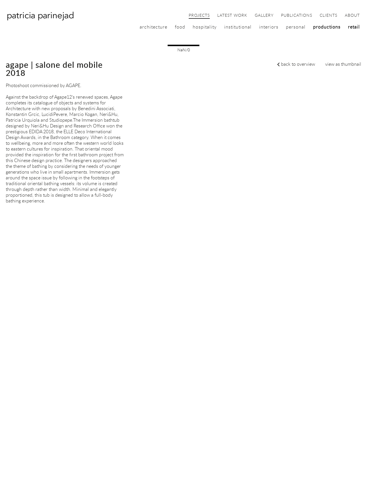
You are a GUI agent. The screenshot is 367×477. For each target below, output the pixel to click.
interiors (268, 27)
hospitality (205, 27)
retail (354, 27)
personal (296, 27)
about (352, 15)
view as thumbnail (343, 64)
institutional (238, 27)
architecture (153, 27)
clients (328, 15)
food (180, 27)
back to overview (298, 64)
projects (199, 15)
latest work (232, 15)
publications (296, 15)
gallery (264, 15)
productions (326, 27)
